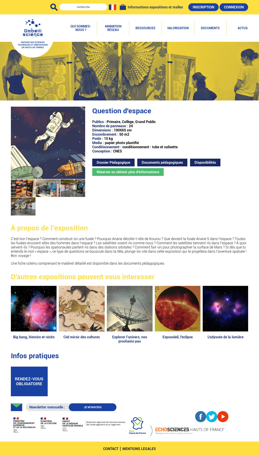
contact (110, 449)
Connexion (234, 7)
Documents (210, 28)
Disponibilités (205, 162)
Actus (243, 28)
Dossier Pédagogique (113, 162)
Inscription (203, 7)
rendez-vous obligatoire (29, 381)
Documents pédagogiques (162, 162)
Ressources (145, 28)
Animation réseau (113, 28)
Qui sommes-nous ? (81, 28)
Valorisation (178, 28)
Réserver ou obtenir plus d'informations (128, 172)
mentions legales (139, 449)
